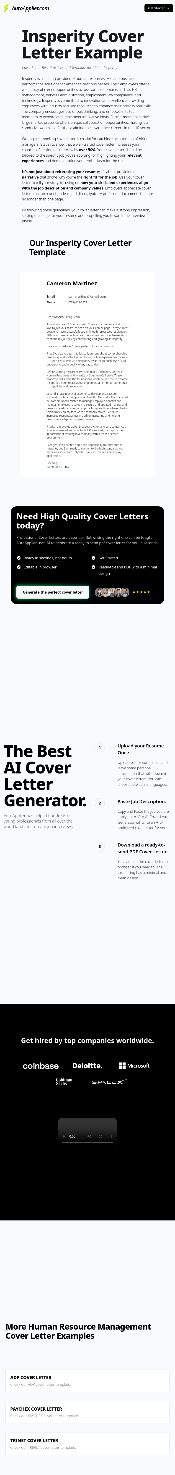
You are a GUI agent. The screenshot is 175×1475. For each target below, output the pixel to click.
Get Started (159, 8)
